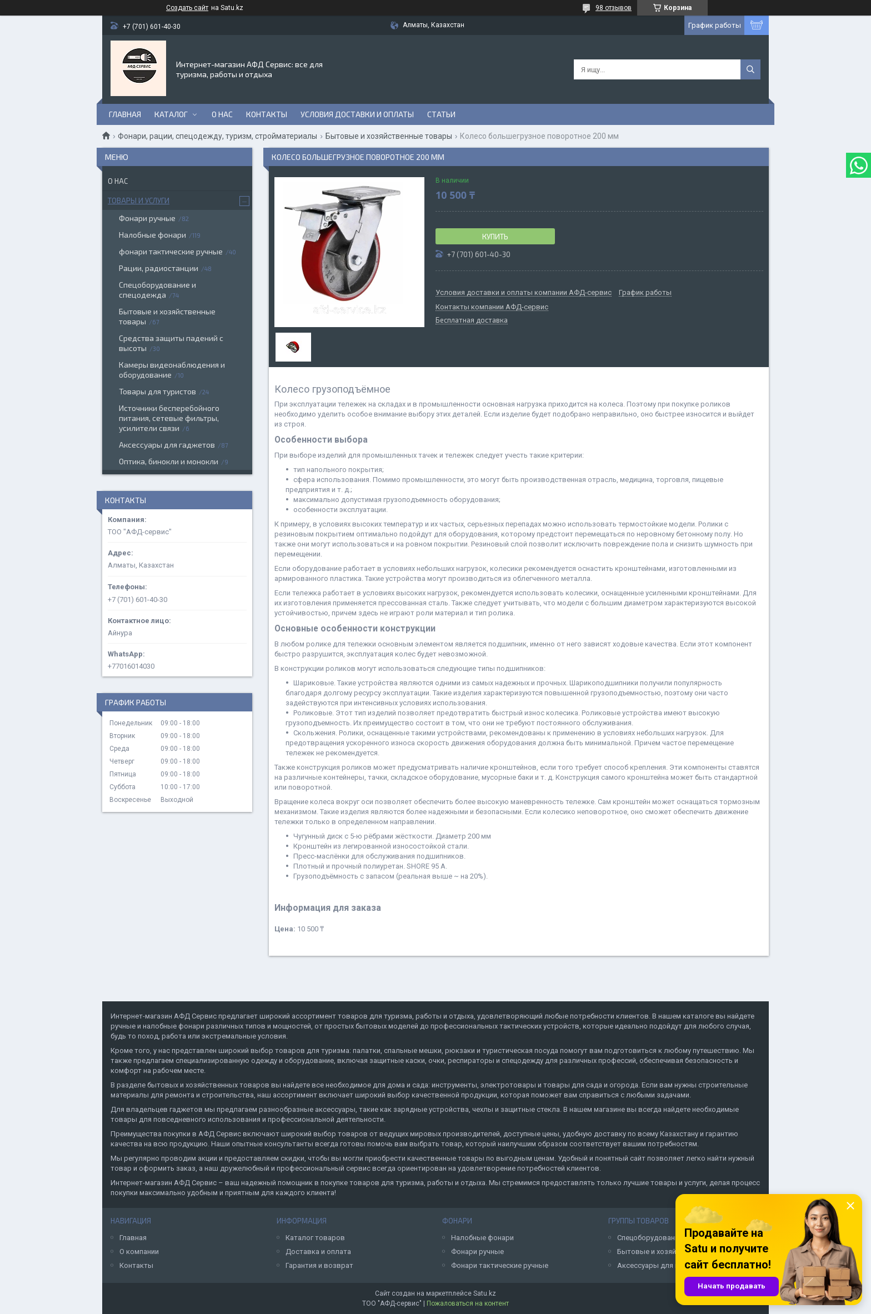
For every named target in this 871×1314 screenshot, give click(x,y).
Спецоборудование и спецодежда (157, 289)
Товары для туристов (157, 391)
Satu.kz (484, 1293)
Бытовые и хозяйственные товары (389, 136)
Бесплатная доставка (472, 320)
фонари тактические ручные (171, 251)
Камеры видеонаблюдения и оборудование (172, 369)
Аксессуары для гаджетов (167, 444)
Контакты (266, 114)
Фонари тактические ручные (499, 1265)
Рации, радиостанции (158, 268)
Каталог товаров (315, 1237)
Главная (125, 114)
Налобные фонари (152, 234)
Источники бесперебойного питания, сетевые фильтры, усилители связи (169, 418)
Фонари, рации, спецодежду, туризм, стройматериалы (217, 136)
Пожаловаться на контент (468, 1303)
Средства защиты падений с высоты (171, 343)
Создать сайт (187, 8)
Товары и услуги (138, 200)
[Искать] (750, 69)
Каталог (171, 114)
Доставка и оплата (318, 1251)
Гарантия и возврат (319, 1265)
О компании (139, 1251)
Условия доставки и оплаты (357, 114)
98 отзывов (613, 8)
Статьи (441, 114)
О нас (222, 114)
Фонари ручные (147, 218)
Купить (495, 236)
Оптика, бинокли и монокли (168, 461)
